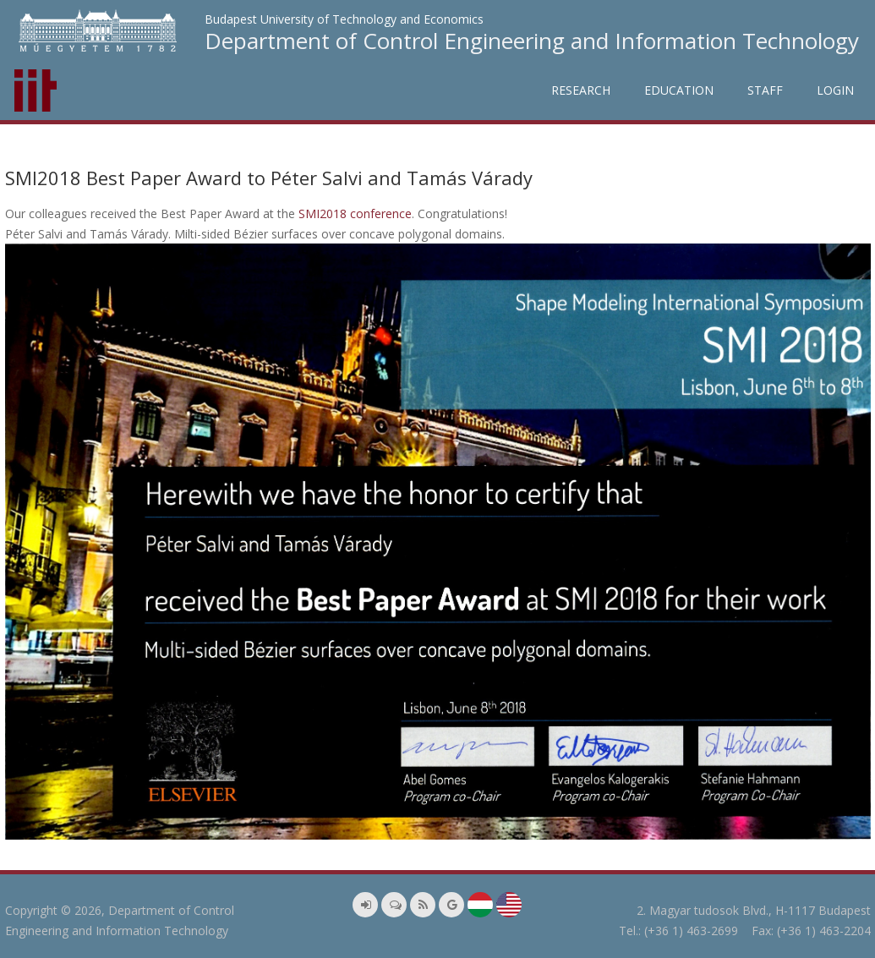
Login (835, 90)
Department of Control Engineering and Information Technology (532, 41)
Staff (765, 90)
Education (679, 90)
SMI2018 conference (355, 213)
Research (580, 90)
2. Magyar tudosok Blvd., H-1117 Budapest (754, 910)
